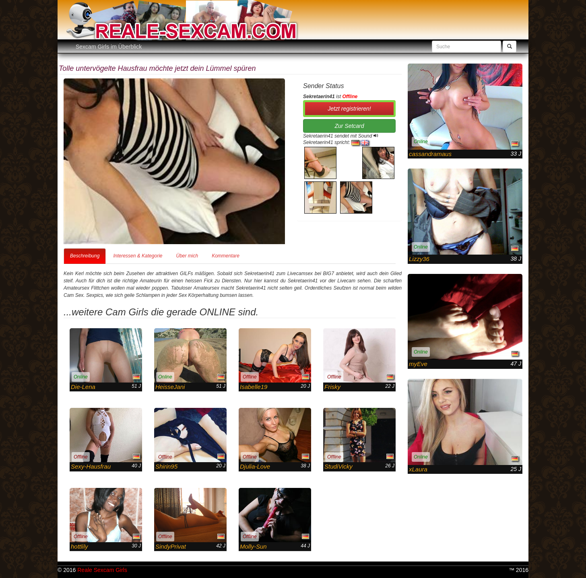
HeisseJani (170, 386)
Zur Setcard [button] (349, 126)
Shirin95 (166, 466)
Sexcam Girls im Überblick (109, 46)
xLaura (418, 469)
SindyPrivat (170, 546)
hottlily (79, 546)
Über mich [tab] (187, 256)
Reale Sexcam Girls (102, 570)
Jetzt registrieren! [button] (349, 108)
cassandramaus (430, 153)
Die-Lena (83, 386)
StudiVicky (338, 466)
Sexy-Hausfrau (91, 466)
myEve (418, 363)
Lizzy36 (419, 258)
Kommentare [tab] (225, 256)
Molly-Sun (253, 546)
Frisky (332, 386)
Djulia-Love (255, 466)
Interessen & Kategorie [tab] (137, 256)
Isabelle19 (253, 386)
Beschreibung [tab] (84, 256)
